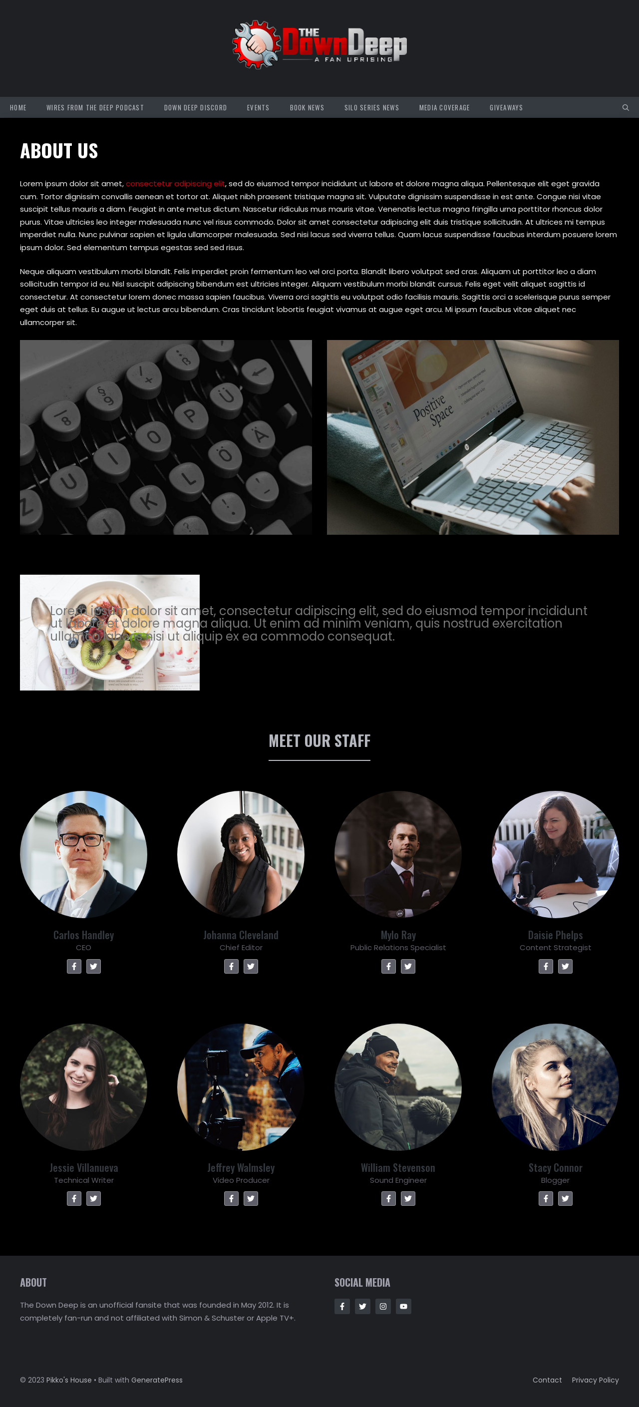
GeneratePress (157, 1380)
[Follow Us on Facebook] (342, 1306)
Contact (547, 1380)
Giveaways (506, 107)
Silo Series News (371, 107)
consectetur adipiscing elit (175, 183)
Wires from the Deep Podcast (95, 107)
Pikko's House (69, 1380)
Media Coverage (444, 107)
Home (18, 107)
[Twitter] (93, 966)
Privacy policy (595, 1380)
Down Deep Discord (195, 107)
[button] (626, 107)
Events (258, 107)
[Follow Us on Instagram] (383, 1306)
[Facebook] (74, 966)
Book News (307, 107)
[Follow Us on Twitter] (362, 1306)
